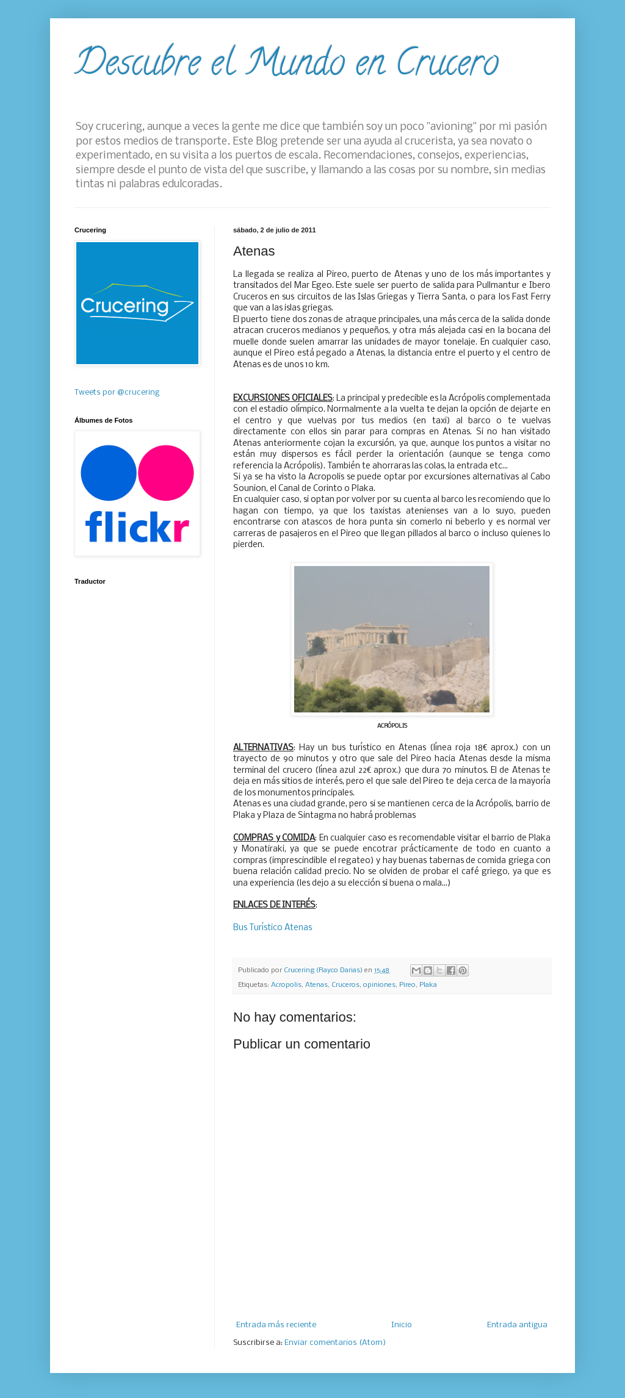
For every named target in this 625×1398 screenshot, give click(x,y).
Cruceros (345, 985)
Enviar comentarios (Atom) (335, 1343)
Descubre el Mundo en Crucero (286, 66)
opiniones (379, 985)
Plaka (428, 985)
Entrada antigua (517, 1325)
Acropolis (286, 985)
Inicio (401, 1325)
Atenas (316, 985)
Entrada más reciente (276, 1325)
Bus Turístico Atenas (272, 928)
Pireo (407, 985)
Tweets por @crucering (116, 392)
